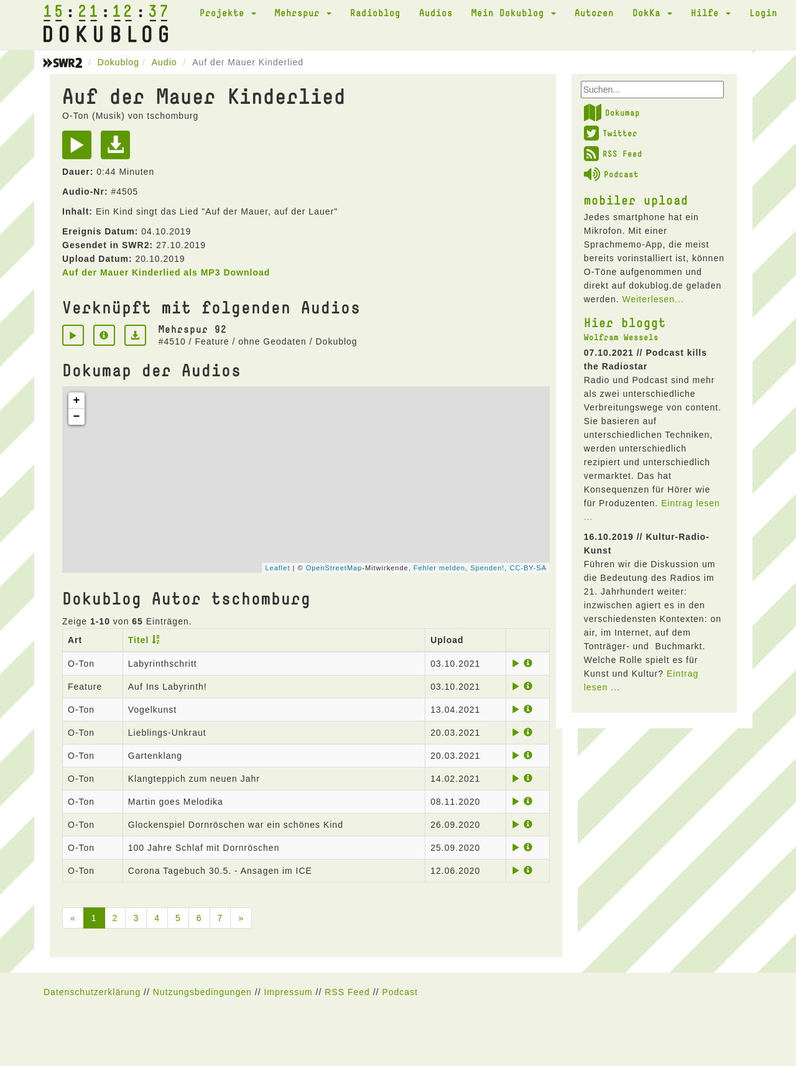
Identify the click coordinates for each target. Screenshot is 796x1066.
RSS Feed (613, 154)
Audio (164, 62)
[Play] (80, 149)
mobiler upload (636, 199)
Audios (436, 12)
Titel (138, 640)
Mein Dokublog (513, 12)
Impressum (288, 992)
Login (763, 12)
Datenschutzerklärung (92, 992)
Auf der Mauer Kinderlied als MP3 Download (166, 272)
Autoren (594, 12)
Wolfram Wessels (621, 337)
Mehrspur (303, 12)
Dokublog (118, 62)
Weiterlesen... (652, 299)
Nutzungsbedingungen (202, 992)
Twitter (610, 133)
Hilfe (711, 12)
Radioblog (375, 12)
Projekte (228, 12)
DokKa (652, 12)
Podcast (611, 174)
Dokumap (612, 113)
